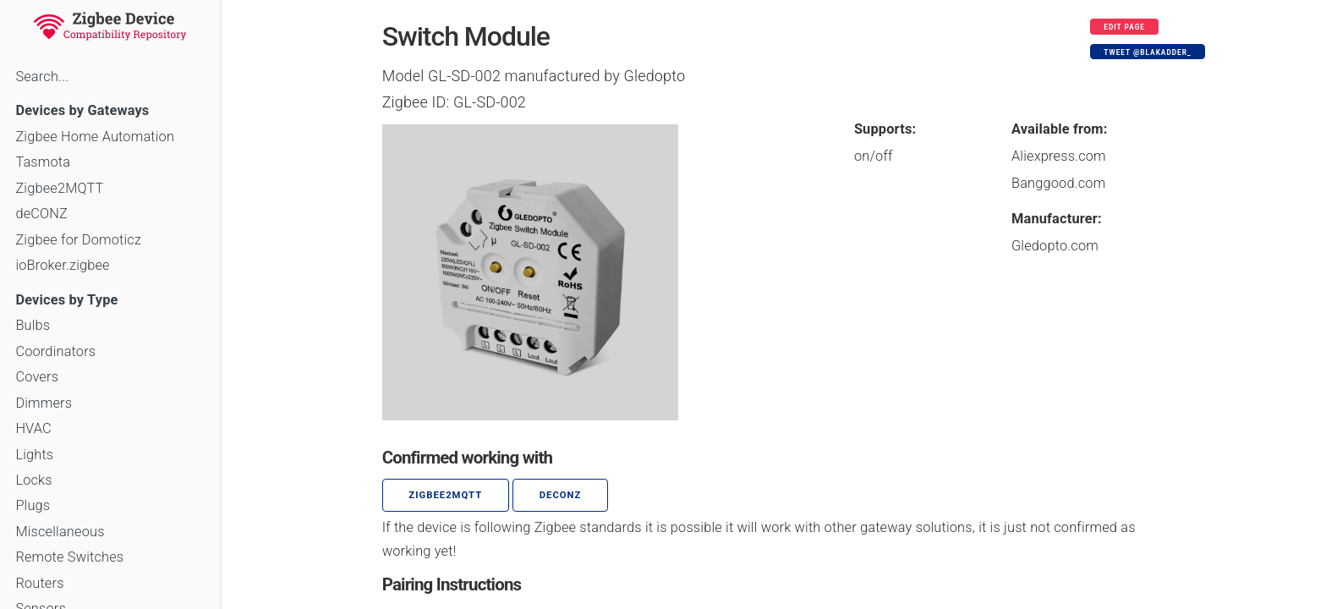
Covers (36, 377)
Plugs (32, 505)
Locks (33, 480)
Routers (39, 583)
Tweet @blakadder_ (1147, 52)
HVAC (33, 428)
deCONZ (41, 214)
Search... (41, 77)
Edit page (1124, 27)
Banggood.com (1058, 183)
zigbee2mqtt (445, 495)
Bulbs (32, 325)
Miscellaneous (59, 532)
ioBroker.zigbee (62, 265)
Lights (34, 455)
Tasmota (42, 162)
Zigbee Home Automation (94, 137)
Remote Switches (69, 557)
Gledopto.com (1055, 246)
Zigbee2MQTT (59, 188)
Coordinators (55, 351)
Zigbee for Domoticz (78, 240)
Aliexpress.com (1058, 156)
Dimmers (43, 403)
